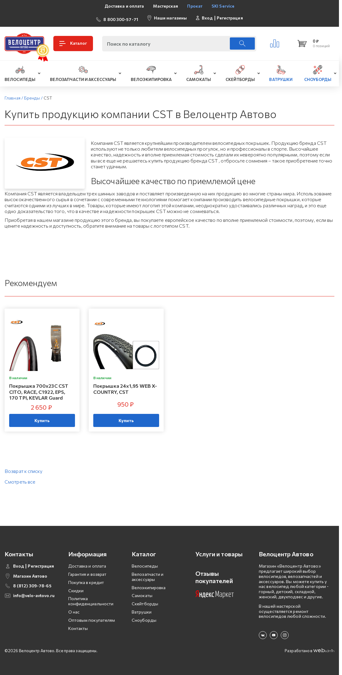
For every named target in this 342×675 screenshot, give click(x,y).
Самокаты (142, 593)
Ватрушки (141, 609)
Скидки (76, 587)
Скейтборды (145, 600)
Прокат (194, 6)
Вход (207, 16)
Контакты (78, 625)
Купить (42, 417)
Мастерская (165, 6)
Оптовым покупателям (91, 617)
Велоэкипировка (149, 584)
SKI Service (223, 6)
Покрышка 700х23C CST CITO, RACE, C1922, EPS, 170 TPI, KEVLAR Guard (38, 389)
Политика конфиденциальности (91, 598)
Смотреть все (20, 479)
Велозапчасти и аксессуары (147, 574)
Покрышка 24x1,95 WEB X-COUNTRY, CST (125, 386)
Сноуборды (144, 617)
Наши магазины (170, 16)
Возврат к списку (24, 468)
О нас (74, 609)
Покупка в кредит (86, 579)
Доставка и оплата (124, 6)
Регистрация (230, 16)
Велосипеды (145, 563)
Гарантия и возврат (87, 571)
